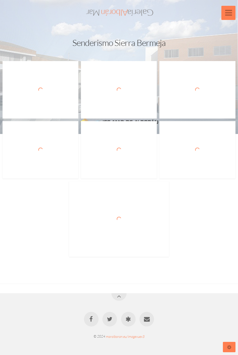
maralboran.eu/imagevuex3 (125, 336)
